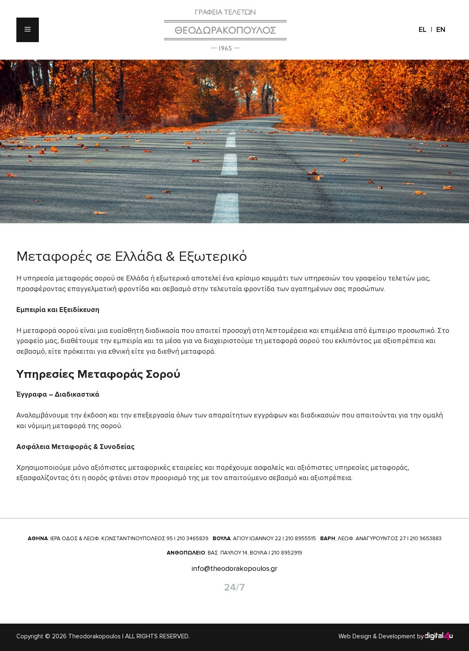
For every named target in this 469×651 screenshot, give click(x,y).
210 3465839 (193, 538)
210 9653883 (426, 538)
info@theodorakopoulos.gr (234, 568)
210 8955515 (300, 538)
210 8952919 (286, 553)
